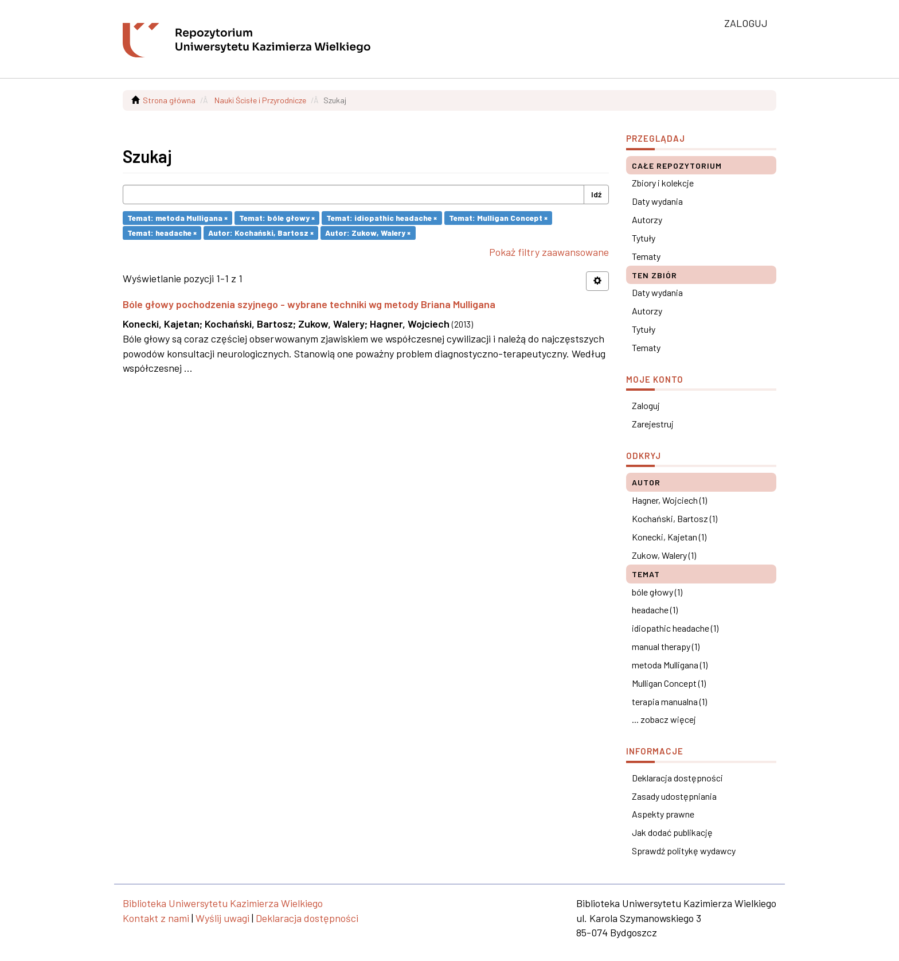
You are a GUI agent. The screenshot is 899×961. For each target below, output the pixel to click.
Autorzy (647, 219)
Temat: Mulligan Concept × (498, 218)
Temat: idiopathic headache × (381, 218)
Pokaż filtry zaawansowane (549, 252)
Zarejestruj (653, 423)
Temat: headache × (162, 233)
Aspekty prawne (663, 813)
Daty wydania (657, 201)
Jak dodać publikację (672, 832)
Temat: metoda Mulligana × (177, 218)
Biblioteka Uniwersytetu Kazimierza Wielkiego (223, 903)
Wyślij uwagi (222, 918)
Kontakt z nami (156, 918)
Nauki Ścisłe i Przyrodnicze (260, 100)
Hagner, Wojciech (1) (669, 500)
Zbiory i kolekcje (663, 182)
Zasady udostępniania (674, 796)
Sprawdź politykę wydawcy (684, 850)
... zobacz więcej (664, 719)
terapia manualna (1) (669, 701)
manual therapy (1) (665, 646)
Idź (596, 194)
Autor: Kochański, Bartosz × (261, 233)
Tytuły (643, 237)
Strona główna (169, 100)
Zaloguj (646, 405)
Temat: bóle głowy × (277, 218)
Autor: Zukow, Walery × (368, 233)
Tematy (646, 256)
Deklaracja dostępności (677, 777)
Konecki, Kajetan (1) (669, 536)
